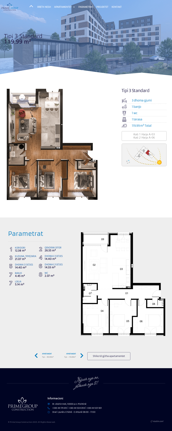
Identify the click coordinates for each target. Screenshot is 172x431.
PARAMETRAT (85, 7)
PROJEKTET (102, 7)
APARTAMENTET (64, 7)
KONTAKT (117, 7)
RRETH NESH (44, 7)
